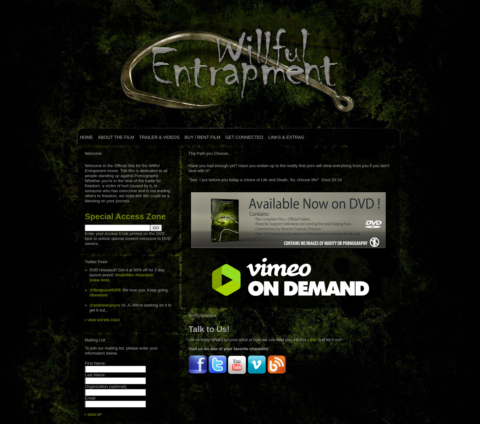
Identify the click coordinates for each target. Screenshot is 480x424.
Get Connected (244, 137)
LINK (312, 339)
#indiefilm (124, 275)
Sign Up (94, 414)
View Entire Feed (103, 320)
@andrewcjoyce (104, 305)
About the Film (116, 137)
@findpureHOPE (105, 290)
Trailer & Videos (159, 137)
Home (86, 137)
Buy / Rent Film (202, 137)
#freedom (144, 275)
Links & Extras (286, 137)
